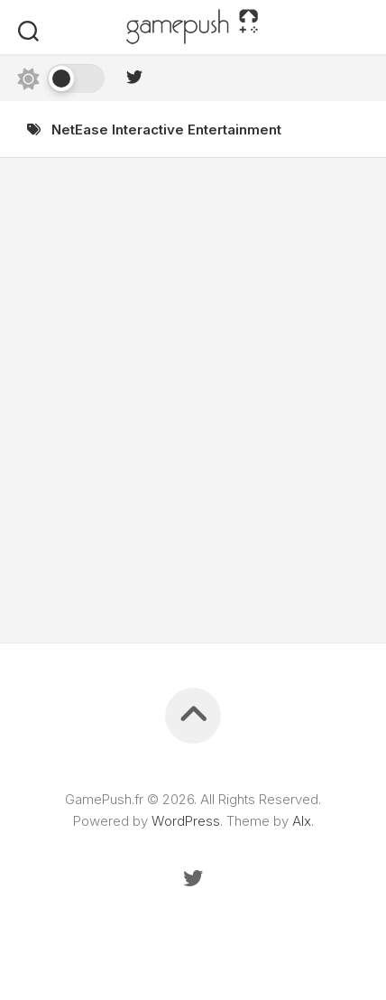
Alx (301, 820)
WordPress (186, 820)
